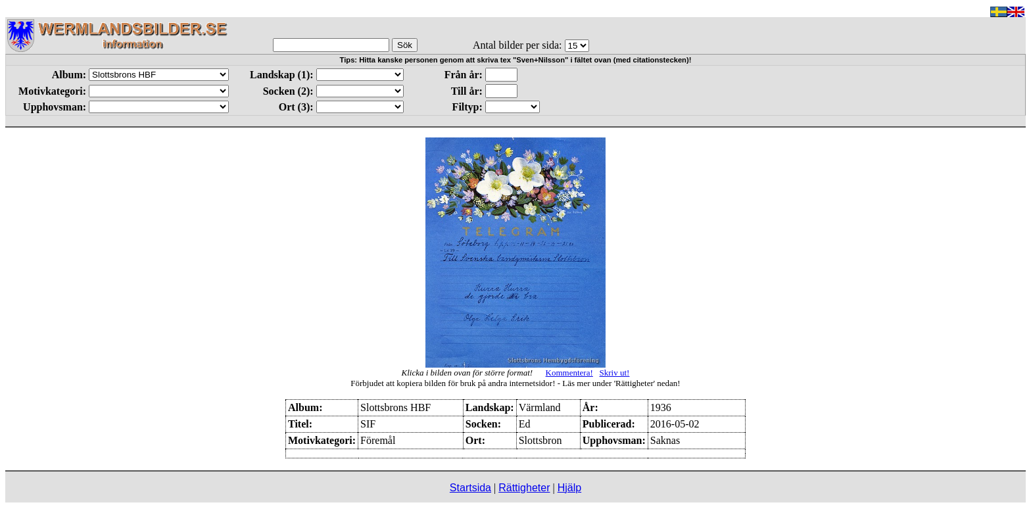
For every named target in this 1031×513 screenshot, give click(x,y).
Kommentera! (569, 373)
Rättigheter (524, 487)
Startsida (470, 487)
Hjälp (569, 487)
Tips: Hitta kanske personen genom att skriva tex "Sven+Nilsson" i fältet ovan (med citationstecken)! (516, 60)
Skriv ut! (615, 373)
